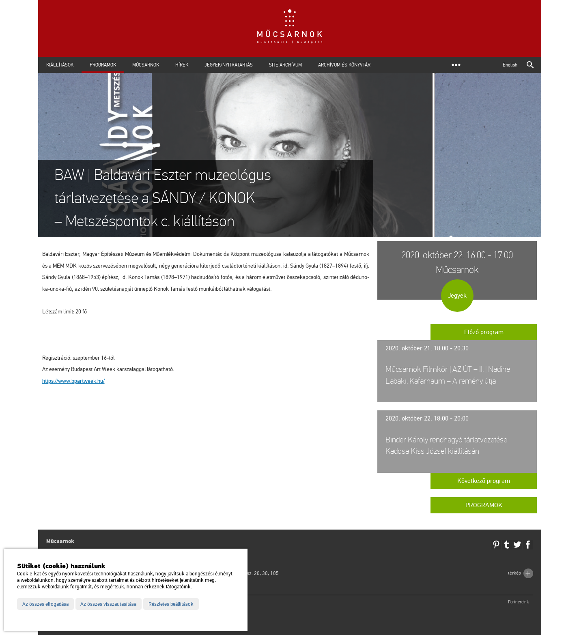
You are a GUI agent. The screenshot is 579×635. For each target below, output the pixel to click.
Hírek (181, 65)
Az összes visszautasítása (108, 604)
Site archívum (285, 65)
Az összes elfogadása (45, 604)
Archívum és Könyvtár (344, 65)
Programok (103, 65)
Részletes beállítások (171, 604)
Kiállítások (59, 65)
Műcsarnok (145, 65)
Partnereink (518, 602)
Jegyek (457, 296)
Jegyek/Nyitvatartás (228, 65)
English (510, 65)
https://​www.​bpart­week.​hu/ (73, 381)
